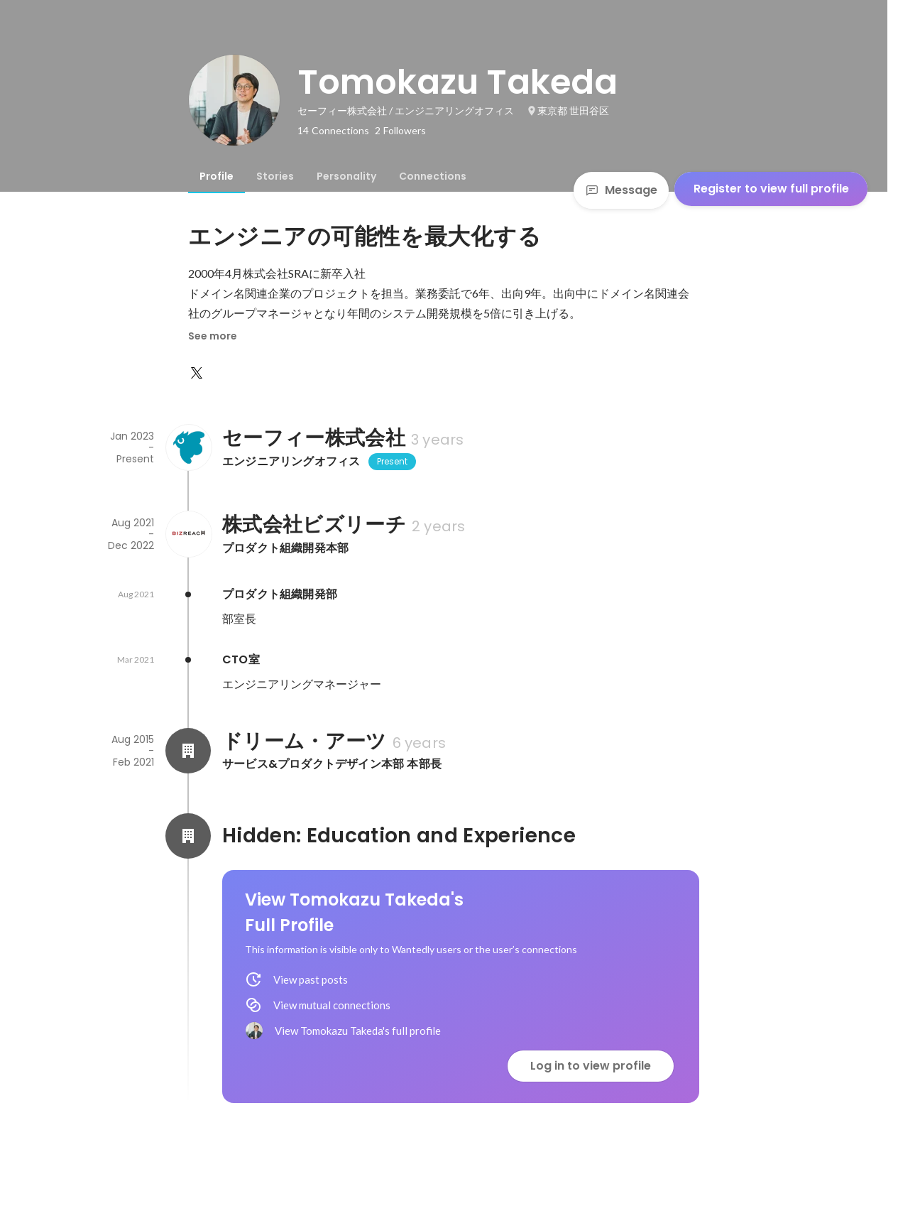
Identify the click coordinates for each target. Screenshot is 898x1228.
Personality (346, 176)
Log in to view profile (590, 1066)
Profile (216, 176)
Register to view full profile (771, 188)
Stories (275, 176)
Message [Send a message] (621, 190)
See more (212, 336)
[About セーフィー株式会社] (188, 447)
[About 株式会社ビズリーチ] (188, 534)
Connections (432, 176)
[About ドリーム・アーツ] (188, 750)
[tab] (216, 176)
